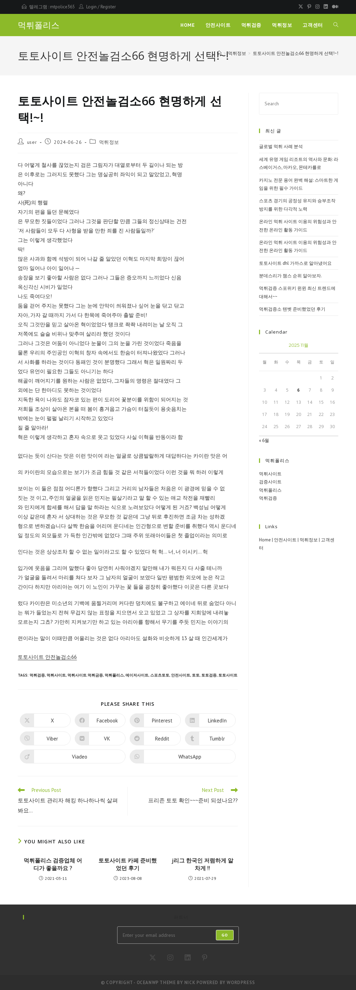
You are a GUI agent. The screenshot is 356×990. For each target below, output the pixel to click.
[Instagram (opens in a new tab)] (317, 6)
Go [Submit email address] (224, 935)
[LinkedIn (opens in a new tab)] (326, 6)
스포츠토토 (159, 675)
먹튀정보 (109, 142)
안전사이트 (180, 675)
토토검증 (209, 675)
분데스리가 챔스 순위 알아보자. (290, 276)
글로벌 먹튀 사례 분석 (281, 146)
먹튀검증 (37, 675)
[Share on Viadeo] (73, 756)
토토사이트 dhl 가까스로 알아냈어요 (295, 263)
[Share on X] (45, 720)
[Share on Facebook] (100, 720)
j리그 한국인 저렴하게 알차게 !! (202, 864)
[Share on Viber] (45, 738)
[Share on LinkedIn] (210, 720)
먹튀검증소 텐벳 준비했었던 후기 (292, 309)
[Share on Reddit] (155, 738)
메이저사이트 (137, 675)
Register (108, 7)
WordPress (241, 982)
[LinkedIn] (187, 958)
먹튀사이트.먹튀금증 (85, 675)
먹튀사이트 (56, 675)
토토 (196, 675)
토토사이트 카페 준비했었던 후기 (127, 864)
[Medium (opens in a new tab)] (334, 6)
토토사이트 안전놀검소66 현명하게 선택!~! (295, 53)
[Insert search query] (298, 104)
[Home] (219, 53)
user (32, 142)
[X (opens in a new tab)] (300, 6)
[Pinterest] (205, 958)
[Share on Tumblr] (210, 738)
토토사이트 (227, 675)
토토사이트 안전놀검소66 (47, 657)
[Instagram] (170, 958)
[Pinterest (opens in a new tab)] (309, 6)
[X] (153, 958)
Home (265, 540)
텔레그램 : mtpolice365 (52, 7)
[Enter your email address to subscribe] (178, 935)
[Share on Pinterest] (155, 720)
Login (91, 7)
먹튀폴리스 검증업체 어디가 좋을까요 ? (53, 864)
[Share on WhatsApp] (182, 756)
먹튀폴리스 (38, 25)
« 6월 (264, 440)
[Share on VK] (100, 738)
